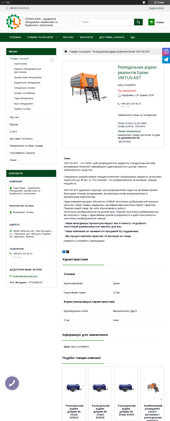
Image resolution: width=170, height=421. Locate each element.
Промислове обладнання (27, 77)
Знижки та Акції (22, 109)
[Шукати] (138, 22)
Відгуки (14, 124)
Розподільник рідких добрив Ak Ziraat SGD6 (127, 410)
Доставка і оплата (111, 37)
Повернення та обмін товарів (26, 145)
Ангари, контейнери (24, 93)
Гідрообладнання (23, 98)
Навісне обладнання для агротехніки (27, 70)
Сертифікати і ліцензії (22, 153)
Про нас (68, 37)
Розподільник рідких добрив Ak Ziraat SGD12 (75, 411)
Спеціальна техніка (24, 88)
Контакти (86, 37)
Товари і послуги (19, 58)
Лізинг (13, 160)
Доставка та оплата (21, 138)
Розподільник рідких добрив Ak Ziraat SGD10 (101, 411)
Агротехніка (20, 63)
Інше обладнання (23, 103)
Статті (13, 131)
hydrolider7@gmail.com (25, 276)
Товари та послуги (40, 37)
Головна (15, 37)
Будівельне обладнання (27, 82)
